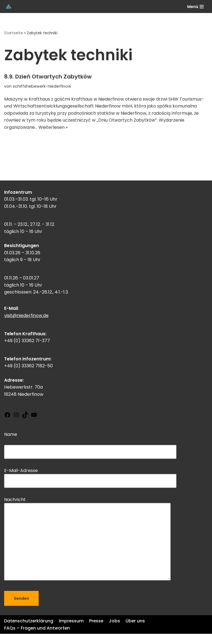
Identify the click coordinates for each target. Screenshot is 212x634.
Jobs (115, 621)
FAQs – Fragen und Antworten (37, 628)
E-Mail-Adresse (90, 475)
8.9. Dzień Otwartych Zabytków (48, 76)
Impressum (71, 621)
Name (90, 443)
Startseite (13, 33)
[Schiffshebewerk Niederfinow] (8, 6)
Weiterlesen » (53, 127)
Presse (97, 621)
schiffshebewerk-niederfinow (42, 86)
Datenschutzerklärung (29, 621)
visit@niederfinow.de (26, 316)
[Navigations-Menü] (195, 6)
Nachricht (87, 540)
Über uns (137, 621)
